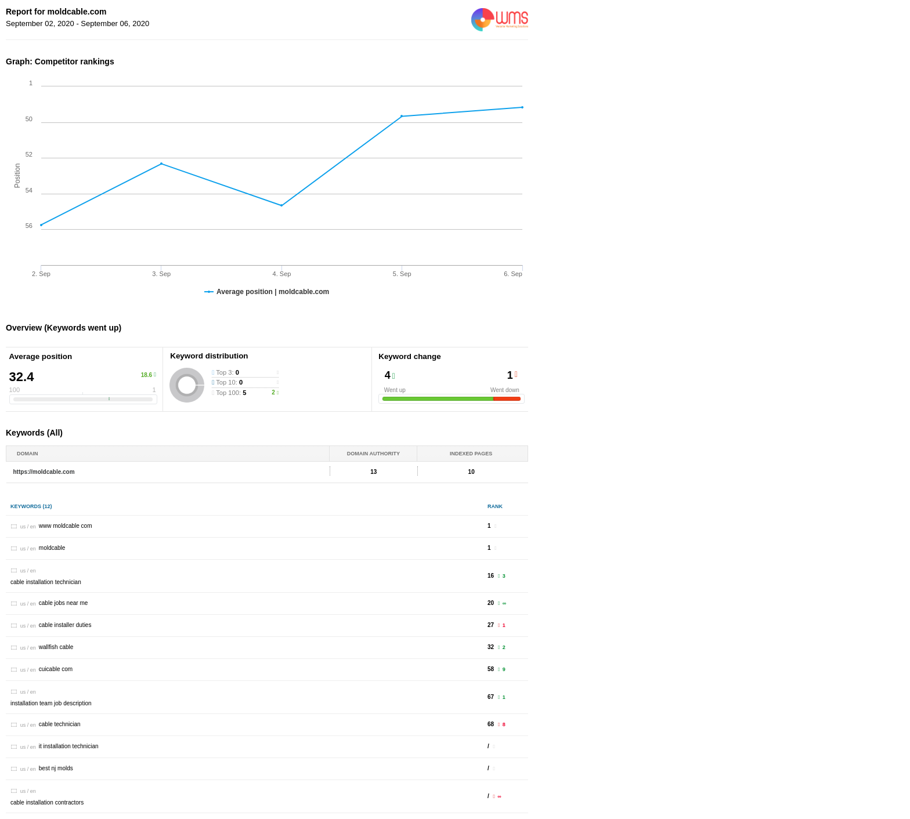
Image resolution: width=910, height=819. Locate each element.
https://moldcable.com (44, 472)
